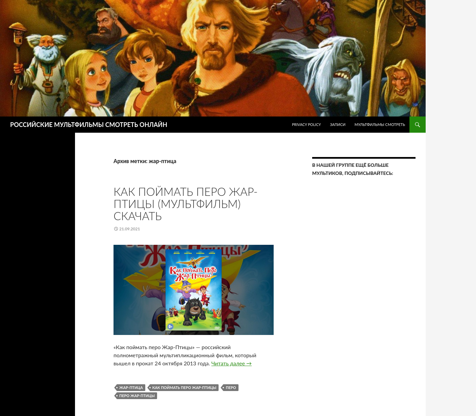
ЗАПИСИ (338, 124)
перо (231, 387)
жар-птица (131, 387)
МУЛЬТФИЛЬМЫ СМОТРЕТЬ (379, 124)
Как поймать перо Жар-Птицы (184, 387)
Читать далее (231, 363)
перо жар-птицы (137, 395)
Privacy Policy (306, 124)
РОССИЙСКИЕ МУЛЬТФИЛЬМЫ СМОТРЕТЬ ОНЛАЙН (88, 124)
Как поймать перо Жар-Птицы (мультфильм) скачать (186, 204)
